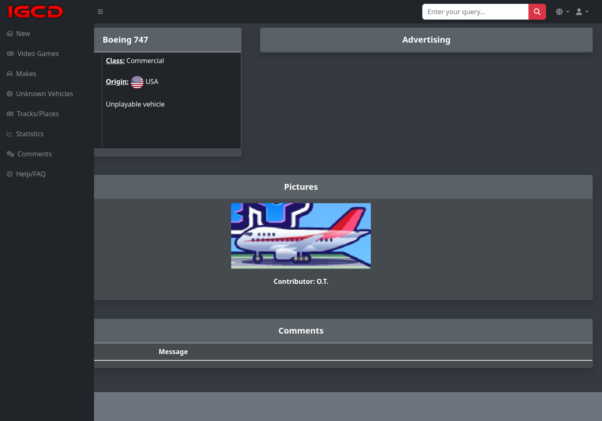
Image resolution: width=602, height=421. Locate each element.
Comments (29, 153)
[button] (563, 11)
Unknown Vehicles (40, 93)
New (18, 33)
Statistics (25, 133)
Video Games (33, 53)
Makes (21, 73)
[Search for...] (475, 12)
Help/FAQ (26, 174)
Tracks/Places (33, 113)
